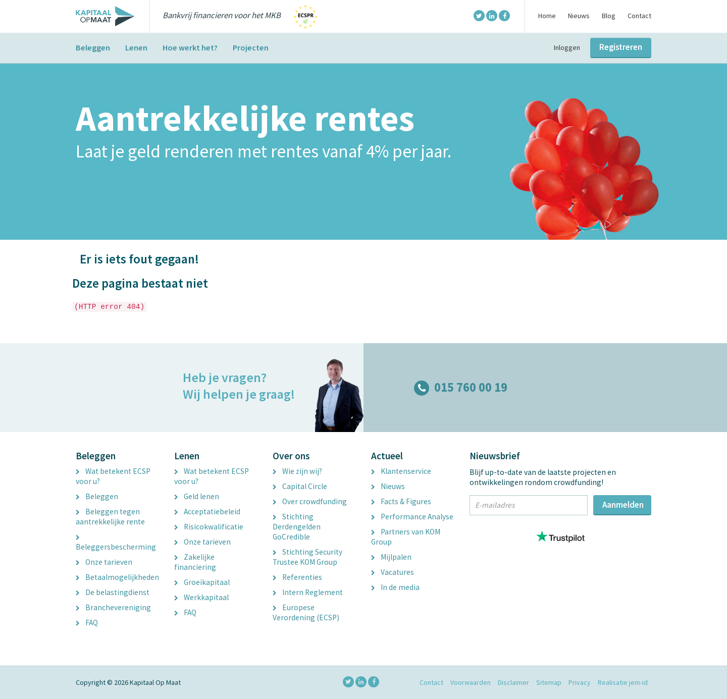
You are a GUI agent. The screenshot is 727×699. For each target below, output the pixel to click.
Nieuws (579, 15)
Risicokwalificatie (208, 526)
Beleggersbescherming (116, 543)
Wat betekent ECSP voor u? (113, 476)
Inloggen (567, 47)
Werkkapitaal (201, 597)
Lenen (136, 47)
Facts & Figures (401, 501)
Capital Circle (300, 486)
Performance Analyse (412, 516)
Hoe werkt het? (190, 47)
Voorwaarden (470, 682)
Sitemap (548, 682)
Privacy (579, 682)
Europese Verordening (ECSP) (306, 612)
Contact (639, 15)
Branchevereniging (113, 607)
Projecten (251, 47)
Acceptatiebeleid (207, 511)
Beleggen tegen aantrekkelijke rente (110, 516)
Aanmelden (623, 504)
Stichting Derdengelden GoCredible (297, 527)
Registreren (620, 46)
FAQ (87, 622)
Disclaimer (513, 682)
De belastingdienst (112, 592)
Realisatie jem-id (623, 682)
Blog (608, 15)
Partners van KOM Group (405, 537)
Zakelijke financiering (195, 562)
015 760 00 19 (460, 387)
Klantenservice (401, 471)
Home (547, 15)
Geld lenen (196, 496)
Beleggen (93, 47)
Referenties (297, 577)
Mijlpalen (391, 557)
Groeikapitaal (202, 582)
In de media (395, 587)
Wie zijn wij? (297, 471)
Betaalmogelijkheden (117, 577)
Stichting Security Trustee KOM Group (307, 557)
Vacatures (392, 572)
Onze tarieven (104, 562)
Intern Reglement (308, 592)
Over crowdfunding (310, 501)
